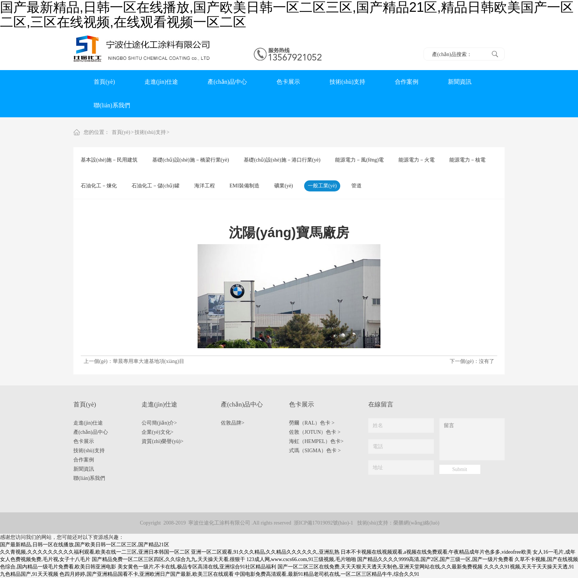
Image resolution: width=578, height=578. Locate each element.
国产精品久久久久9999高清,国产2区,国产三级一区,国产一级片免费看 (435, 559)
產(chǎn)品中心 (227, 82)
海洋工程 (204, 185)
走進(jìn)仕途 (161, 82)
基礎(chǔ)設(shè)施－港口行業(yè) (282, 160)
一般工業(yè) (322, 185)
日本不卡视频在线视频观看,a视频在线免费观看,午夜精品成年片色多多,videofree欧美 (436, 552)
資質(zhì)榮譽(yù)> (163, 441)
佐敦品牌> (232, 423)
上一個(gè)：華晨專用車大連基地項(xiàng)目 (134, 361)
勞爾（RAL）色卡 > (311, 423)
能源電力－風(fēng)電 (359, 160)
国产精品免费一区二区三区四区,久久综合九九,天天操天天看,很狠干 (169, 559)
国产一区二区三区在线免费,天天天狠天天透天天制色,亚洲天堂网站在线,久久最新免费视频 (380, 567)
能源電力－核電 (467, 160)
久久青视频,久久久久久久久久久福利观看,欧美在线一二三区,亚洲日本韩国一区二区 (95, 552)
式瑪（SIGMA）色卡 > (315, 450)
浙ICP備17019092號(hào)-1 (323, 523)
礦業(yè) (283, 185)
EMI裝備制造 (245, 185)
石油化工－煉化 (99, 185)
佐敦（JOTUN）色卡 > (315, 432)
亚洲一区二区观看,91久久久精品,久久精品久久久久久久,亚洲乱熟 (265, 552)
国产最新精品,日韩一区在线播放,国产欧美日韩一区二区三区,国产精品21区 (84, 544)
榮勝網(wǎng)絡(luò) (416, 523)
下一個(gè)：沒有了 (472, 361)
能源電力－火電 (416, 160)
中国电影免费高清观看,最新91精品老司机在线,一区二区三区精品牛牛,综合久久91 (327, 574)
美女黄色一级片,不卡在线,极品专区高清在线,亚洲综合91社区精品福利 (197, 567)
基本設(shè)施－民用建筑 (109, 160)
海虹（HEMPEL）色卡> (316, 441)
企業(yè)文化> (157, 432)
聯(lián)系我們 (112, 105)
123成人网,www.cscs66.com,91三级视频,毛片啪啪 (301, 559)
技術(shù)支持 (347, 82)
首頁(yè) (104, 82)
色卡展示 (288, 82)
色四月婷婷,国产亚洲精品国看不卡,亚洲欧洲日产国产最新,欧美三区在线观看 (146, 574)
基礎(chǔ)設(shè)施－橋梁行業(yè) (190, 160)
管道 (356, 185)
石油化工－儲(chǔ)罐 (156, 185)
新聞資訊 (459, 82)
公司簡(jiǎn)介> (159, 423)
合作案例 (406, 82)
